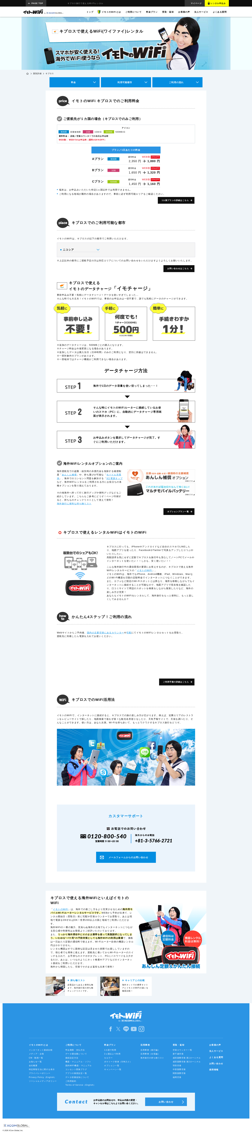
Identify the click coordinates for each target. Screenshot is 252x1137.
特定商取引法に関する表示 (42, 1069)
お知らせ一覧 (35, 1062)
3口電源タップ (114, 478)
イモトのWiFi (144, 570)
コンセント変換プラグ (76, 1069)
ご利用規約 (70, 1081)
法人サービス (216, 1051)
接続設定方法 (71, 1058)
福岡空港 (177, 1077)
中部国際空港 (179, 1069)
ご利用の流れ (176, 82)
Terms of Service (80, 1085)
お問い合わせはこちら (178, 268)
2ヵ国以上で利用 (112, 1054)
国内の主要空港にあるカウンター (105, 632)
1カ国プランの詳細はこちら (175, 200)
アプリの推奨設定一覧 (76, 1073)
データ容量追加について (77, 1077)
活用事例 (145, 1045)
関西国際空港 (179, 1073)
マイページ (196, 3)
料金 (73, 82)
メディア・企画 (36, 1054)
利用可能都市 (124, 82)
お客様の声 (215, 1045)
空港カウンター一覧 (182, 1050)
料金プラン (110, 1045)
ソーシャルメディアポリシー (43, 1081)
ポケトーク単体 (118, 1062)
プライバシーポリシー (39, 1073)
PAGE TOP (37, 3)
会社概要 (33, 1065)
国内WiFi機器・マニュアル (78, 1065)
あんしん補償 (69, 474)
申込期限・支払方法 (75, 1050)
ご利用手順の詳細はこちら (176, 682)
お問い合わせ (216, 1063)
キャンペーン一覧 (112, 1069)
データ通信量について (76, 1054)
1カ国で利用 (110, 1050)
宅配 (128, 632)
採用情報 (214, 1069)
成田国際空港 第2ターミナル (187, 1062)
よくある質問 (216, 1057)
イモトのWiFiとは (38, 1045)
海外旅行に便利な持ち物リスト (74, 503)
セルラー (108, 1058)
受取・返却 (178, 1045)
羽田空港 (177, 1065)
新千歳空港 (178, 1054)
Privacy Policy (42, 1077)
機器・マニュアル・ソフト (78, 1062)
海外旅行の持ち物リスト (152, 1058)
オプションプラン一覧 (178, 511)
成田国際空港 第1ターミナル (187, 1058)
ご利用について (73, 1045)
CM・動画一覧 (36, 1058)
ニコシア (79, 250)
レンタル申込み (218, 3)
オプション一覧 (111, 1065)
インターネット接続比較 (41, 1050)
